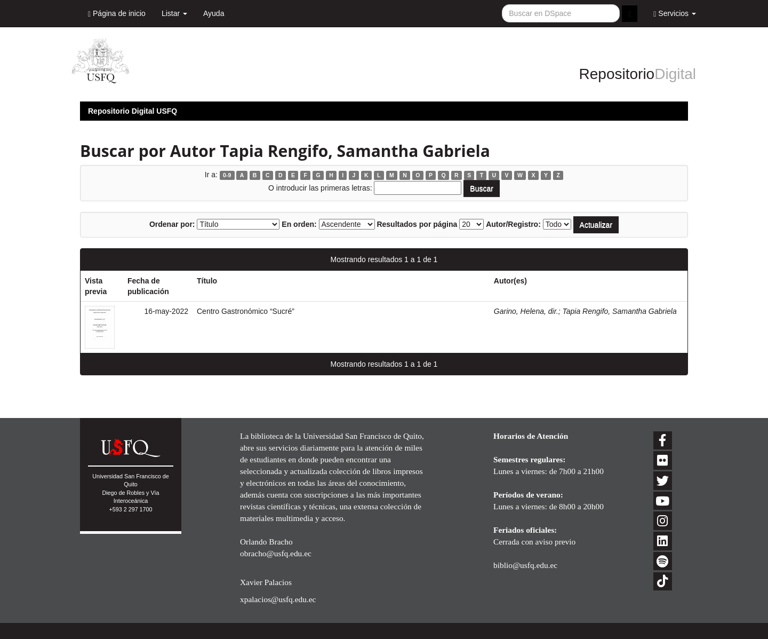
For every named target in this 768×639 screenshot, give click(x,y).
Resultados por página (417, 224)
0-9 (227, 175)
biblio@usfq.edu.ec (525, 565)
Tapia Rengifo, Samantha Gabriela (619, 311)
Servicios (674, 13)
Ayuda (213, 13)
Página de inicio (117, 13)
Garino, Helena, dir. (526, 311)
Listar (174, 13)
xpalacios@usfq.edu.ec (278, 599)
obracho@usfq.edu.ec (275, 553)
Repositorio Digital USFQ (132, 111)
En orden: (299, 224)
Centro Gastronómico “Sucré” (245, 311)
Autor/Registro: (513, 224)
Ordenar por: (172, 224)
